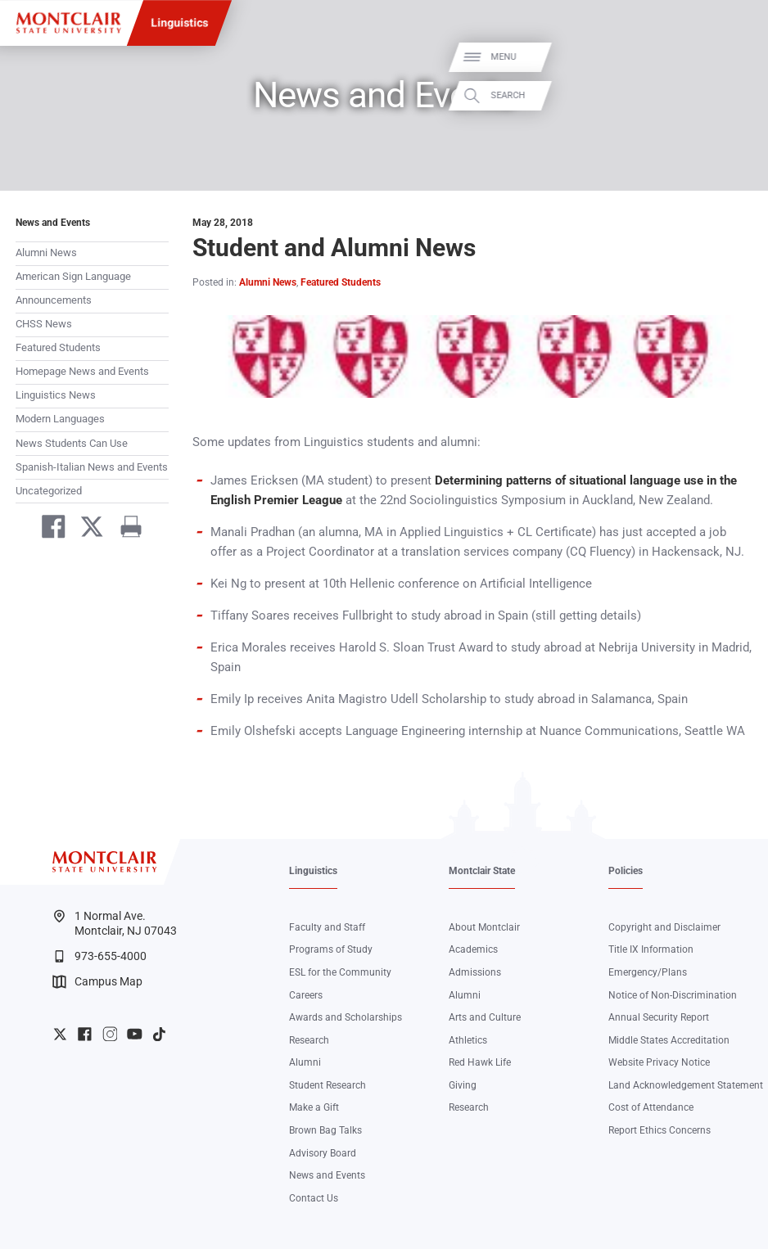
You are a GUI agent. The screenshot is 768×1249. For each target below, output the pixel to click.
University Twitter (60, 1034)
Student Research (327, 1085)
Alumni (305, 1062)
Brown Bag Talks (325, 1130)
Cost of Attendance (650, 1107)
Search (736, 95)
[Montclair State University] (68, 23)
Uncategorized (49, 491)
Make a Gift (314, 1107)
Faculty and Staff (327, 927)
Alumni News (46, 252)
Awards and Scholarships (345, 1017)
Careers (306, 995)
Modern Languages (60, 419)
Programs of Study (331, 949)
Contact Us (313, 1198)
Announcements (54, 300)
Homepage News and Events (82, 371)
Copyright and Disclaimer (664, 927)
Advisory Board (322, 1153)
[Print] (125, 529)
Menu (731, 57)
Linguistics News (56, 395)
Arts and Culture (485, 1017)
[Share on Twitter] (85, 529)
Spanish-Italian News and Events (92, 467)
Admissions (475, 972)
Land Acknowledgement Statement (685, 1085)
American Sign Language (73, 276)
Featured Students (58, 347)
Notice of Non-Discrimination (672, 995)
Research (309, 1040)
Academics (473, 949)
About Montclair (484, 927)
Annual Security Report (658, 1017)
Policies (625, 871)
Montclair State (482, 871)
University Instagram (110, 1034)
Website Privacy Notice (659, 1062)
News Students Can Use (72, 443)
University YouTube (134, 1034)
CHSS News (44, 324)
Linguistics (179, 22)
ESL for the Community (340, 972)
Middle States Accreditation (669, 1040)
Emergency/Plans (647, 972)
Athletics (468, 1040)
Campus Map (97, 982)
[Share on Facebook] (47, 529)
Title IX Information (650, 949)
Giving (463, 1085)
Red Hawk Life (480, 1062)
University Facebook (85, 1034)
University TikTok (159, 1034)
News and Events (53, 222)
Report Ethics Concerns (659, 1130)
